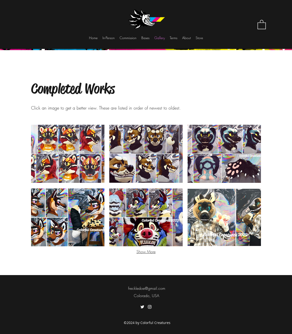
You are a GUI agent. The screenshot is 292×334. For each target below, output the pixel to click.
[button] (262, 24)
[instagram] (149, 306)
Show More (146, 251)
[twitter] (142, 306)
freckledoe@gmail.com (146, 288)
